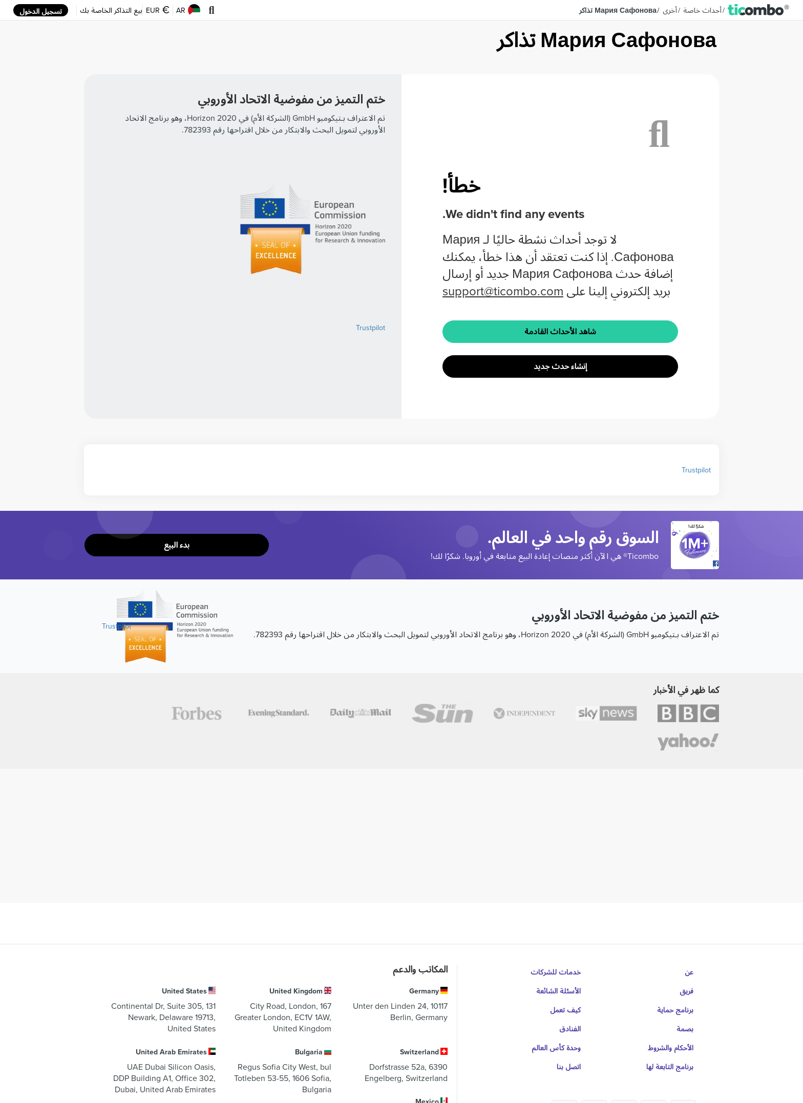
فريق (686, 991)
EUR (158, 10)
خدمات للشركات (556, 972)
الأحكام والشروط (670, 1048)
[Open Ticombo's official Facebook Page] (696, 564)
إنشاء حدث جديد (560, 366)
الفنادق (570, 1029)
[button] (759, 10)
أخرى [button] (670, 10)
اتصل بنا (569, 1067)
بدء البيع (176, 545)
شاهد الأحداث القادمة (560, 331)
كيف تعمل (565, 1010)
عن (689, 972)
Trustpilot (370, 327)
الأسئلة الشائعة (558, 991)
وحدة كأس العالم (556, 1048)
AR (188, 10)
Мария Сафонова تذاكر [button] (618, 10)
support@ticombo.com (502, 290)
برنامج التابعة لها (669, 1067)
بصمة (685, 1029)
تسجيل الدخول (40, 11)
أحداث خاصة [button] (702, 10)
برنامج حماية (675, 1010)
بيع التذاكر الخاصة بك (111, 10)
